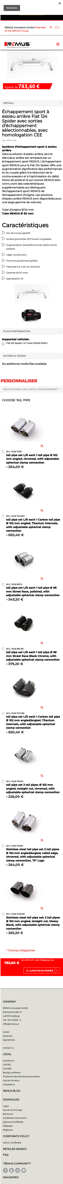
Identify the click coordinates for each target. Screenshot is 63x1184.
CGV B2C (7, 1064)
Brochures (8, 1113)
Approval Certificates (13, 1121)
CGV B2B (7, 1068)
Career (6, 1031)
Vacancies (7, 1035)
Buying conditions (12, 1072)
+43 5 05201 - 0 (14, 1019)
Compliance (9, 1084)
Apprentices (9, 1039)
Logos (6, 1105)
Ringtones (8, 1129)
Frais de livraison (11, 1080)
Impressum (8, 1060)
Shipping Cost (47, 960)
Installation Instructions (15, 1117)
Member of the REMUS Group (25, 29)
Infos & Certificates (12, 1142)
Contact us (8, 1047)
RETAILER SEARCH (15, 1149)
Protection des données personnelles (21, 1076)
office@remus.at (11, 1023)
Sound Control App (12, 1109)
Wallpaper (8, 1125)
